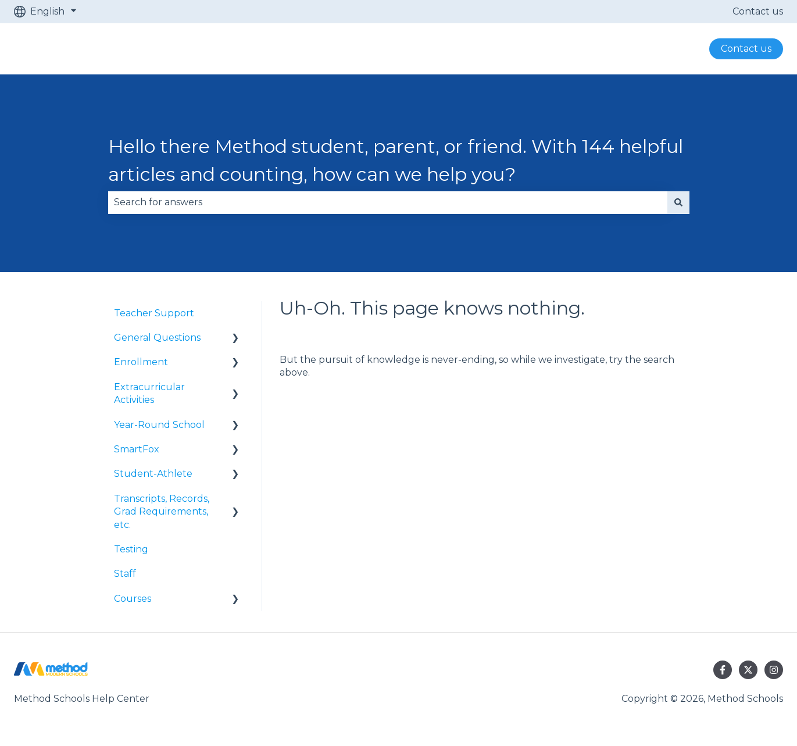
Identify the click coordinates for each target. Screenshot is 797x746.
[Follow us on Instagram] (773, 670)
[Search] (678, 202)
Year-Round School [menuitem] (159, 424)
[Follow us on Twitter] (748, 670)
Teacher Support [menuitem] (154, 313)
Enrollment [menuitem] (141, 361)
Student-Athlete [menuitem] (153, 473)
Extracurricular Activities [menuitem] (149, 393)
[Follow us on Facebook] (722, 670)
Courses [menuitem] (132, 598)
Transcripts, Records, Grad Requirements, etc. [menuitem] (161, 511)
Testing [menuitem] (131, 549)
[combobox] (387, 202)
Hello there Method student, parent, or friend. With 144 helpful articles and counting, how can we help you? (395, 160)
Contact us (757, 11)
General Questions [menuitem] (157, 337)
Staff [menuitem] (125, 573)
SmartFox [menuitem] (136, 449)
